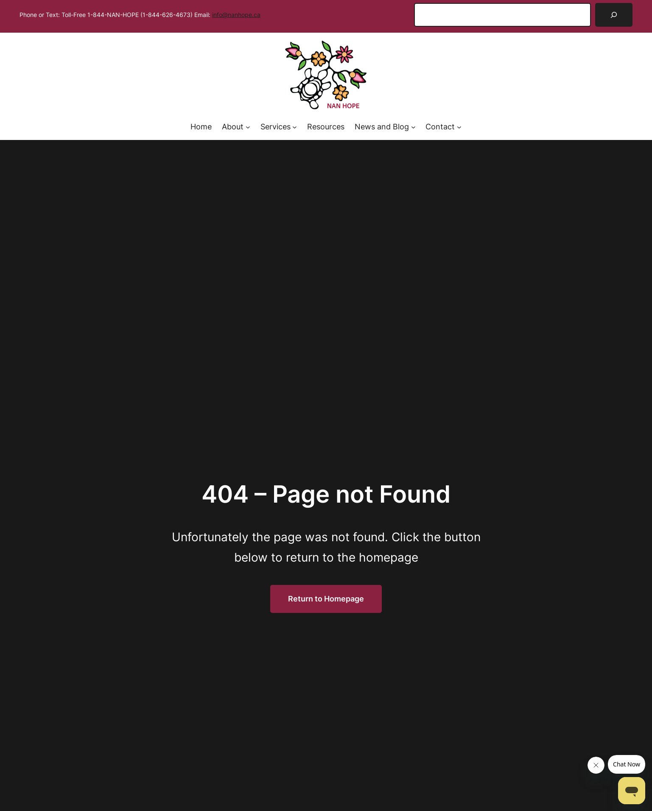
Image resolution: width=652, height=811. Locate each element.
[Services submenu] (294, 127)
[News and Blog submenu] (413, 127)
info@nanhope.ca (236, 14)
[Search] (613, 15)
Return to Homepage (326, 598)
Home (201, 126)
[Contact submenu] (459, 127)
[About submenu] (248, 127)
